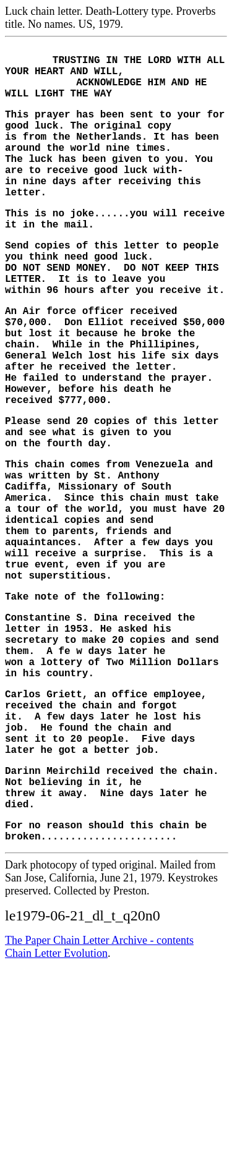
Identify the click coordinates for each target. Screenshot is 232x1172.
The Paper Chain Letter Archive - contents (99, 1091)
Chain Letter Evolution (56, 1104)
